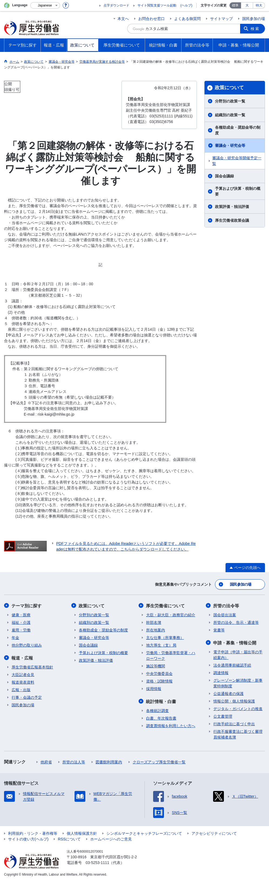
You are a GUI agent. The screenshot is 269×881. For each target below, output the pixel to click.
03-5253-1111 (97, 862)
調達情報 (220, 672)
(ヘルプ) (186, 5)
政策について (229, 87)
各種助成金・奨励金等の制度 (237, 130)
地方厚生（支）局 (161, 645)
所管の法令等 (226, 605)
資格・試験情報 (159, 681)
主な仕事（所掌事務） (165, 637)
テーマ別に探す (27, 605)
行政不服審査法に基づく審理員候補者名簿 (238, 734)
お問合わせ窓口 (151, 19)
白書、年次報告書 (161, 718)
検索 (255, 29)
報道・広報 (22, 657)
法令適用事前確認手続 (232, 665)
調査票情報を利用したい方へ (170, 725)
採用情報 (153, 688)
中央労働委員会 (159, 673)
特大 (259, 5)
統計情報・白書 (161, 701)
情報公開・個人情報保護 (234, 700)
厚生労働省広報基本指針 (32, 666)
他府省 (46, 761)
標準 (235, 5)
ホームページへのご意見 (111, 838)
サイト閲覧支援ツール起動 (156, 5)
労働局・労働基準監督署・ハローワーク (170, 655)
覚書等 (219, 630)
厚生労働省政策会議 (232, 220)
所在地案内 (155, 630)
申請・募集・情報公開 (235, 642)
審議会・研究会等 (230, 145)
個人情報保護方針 (82, 833)
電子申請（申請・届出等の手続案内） (238, 654)
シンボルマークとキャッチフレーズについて (144, 833)
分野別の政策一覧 (230, 101)
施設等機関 (155, 666)
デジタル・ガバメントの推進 (238, 708)
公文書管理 (222, 716)
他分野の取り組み (27, 645)
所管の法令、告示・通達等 (236, 622)
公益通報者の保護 (228, 693)
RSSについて (69, 838)
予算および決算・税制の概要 (237, 191)
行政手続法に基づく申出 (234, 723)
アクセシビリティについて (214, 833)
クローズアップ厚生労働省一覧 (159, 761)
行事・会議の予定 (27, 697)
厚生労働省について (165, 605)
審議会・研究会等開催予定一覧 (236, 161)
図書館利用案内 (109, 761)
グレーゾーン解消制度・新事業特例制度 (238, 683)
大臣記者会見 (23, 674)
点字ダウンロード (116, 5)
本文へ (123, 19)
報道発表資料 (23, 682)
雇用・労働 (21, 630)
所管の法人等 (73, 761)
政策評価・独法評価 (232, 206)
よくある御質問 (187, 19)
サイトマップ (221, 19)
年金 (15, 637)
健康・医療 (21, 614)
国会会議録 (224, 176)
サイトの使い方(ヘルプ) (28, 838)
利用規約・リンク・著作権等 (32, 833)
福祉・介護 (21, 622)
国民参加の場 (253, 19)
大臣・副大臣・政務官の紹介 (170, 614)
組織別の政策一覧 (230, 115)
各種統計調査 (157, 710)
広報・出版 (21, 689)
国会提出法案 (224, 614)
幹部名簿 (153, 622)
